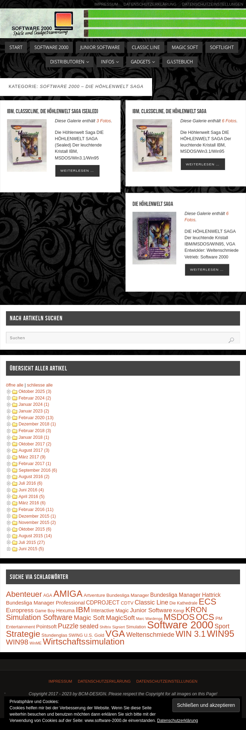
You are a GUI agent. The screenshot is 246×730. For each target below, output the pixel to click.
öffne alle (14, 385)
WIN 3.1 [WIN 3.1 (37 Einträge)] (191, 634)
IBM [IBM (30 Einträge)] (83, 609)
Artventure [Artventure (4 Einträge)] (94, 595)
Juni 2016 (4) (31, 489)
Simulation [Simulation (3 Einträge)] (136, 627)
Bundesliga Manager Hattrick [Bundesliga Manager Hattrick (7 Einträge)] (185, 595)
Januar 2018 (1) (34, 437)
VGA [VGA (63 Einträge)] (115, 633)
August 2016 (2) (34, 476)
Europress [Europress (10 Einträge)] (20, 610)
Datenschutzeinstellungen (212, 4)
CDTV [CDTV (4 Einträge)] (127, 603)
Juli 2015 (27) (32, 542)
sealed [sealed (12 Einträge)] (89, 626)
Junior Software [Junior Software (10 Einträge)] (151, 610)
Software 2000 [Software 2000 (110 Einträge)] (180, 624)
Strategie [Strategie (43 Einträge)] (23, 634)
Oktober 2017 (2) (35, 444)
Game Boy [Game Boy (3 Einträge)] (45, 610)
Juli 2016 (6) (30, 483)
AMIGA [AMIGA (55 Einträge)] (67, 594)
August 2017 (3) (34, 450)
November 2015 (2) (37, 522)
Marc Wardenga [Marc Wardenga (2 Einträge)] (149, 618)
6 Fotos (229, 120)
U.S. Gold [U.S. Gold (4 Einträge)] (94, 635)
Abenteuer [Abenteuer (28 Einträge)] (24, 594)
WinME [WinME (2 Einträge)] (35, 643)
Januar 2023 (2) (34, 411)
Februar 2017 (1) (35, 463)
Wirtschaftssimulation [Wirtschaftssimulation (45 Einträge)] (83, 641)
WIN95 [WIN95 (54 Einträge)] (220, 634)
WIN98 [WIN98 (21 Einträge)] (17, 642)
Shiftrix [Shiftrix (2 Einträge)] (105, 627)
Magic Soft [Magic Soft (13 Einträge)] (89, 617)
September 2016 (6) (38, 470)
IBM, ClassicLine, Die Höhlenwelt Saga (169, 111)
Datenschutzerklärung (149, 4)
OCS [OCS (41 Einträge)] (205, 617)
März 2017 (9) (32, 457)
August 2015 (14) (35, 535)
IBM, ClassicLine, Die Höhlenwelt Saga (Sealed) (52, 111)
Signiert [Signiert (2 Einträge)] (118, 627)
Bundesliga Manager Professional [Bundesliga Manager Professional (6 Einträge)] (45, 603)
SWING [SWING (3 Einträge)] (76, 635)
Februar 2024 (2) (35, 398)
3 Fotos (103, 120)
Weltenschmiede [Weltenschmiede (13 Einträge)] (150, 634)
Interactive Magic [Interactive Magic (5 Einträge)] (110, 610)
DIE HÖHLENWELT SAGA (152, 205)
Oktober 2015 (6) (35, 529)
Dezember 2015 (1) (37, 516)
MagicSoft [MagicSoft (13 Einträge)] (120, 617)
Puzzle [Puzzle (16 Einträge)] (68, 626)
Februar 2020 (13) (36, 417)
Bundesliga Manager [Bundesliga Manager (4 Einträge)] (127, 595)
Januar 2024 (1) (34, 404)
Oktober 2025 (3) (35, 391)
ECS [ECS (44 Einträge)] (208, 601)
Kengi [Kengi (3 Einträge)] (178, 610)
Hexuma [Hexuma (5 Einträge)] (65, 610)
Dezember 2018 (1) (37, 424)
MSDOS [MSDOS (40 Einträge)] (179, 617)
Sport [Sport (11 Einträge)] (222, 626)
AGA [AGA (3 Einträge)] (47, 595)
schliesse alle (40, 385)
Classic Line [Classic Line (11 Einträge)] (151, 602)
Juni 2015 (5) (31, 548)
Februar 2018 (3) (35, 430)
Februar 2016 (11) (36, 509)
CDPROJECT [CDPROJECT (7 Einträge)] (103, 603)
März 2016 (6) (32, 502)
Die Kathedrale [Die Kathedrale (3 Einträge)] (184, 603)
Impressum (106, 4)
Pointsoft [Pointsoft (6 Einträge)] (46, 626)
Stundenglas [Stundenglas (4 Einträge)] (54, 635)
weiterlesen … (77, 170)
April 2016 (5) (32, 496)
